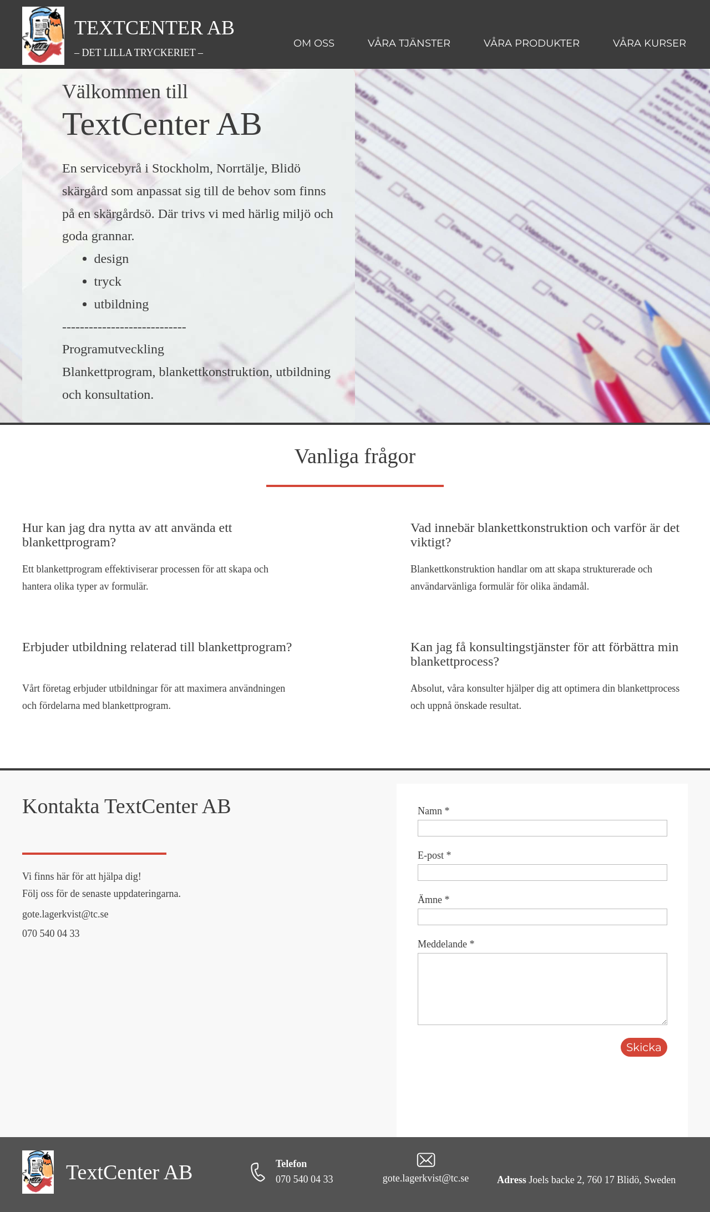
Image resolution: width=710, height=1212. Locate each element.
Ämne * (434, 899)
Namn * (434, 811)
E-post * (435, 855)
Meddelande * (446, 944)
